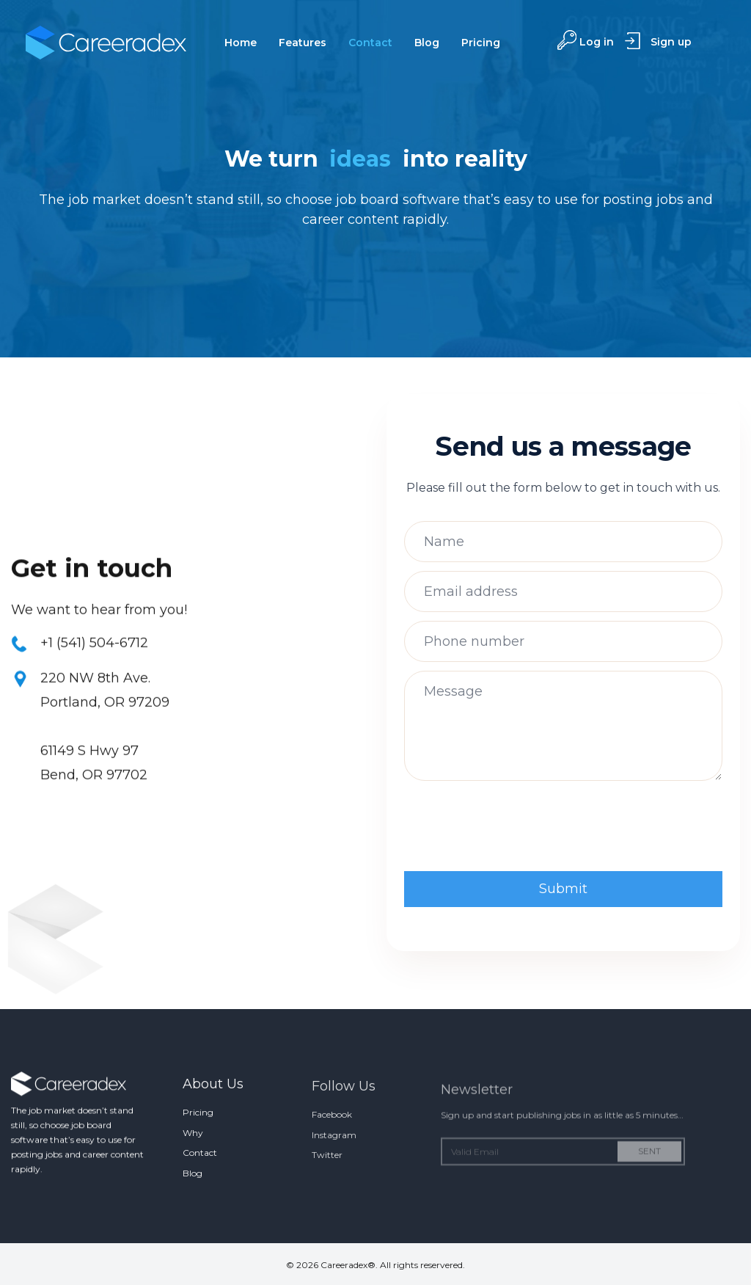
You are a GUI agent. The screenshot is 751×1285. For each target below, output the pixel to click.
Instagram (334, 1152)
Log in (596, 41)
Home (240, 42)
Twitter (327, 1172)
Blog (426, 42)
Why (193, 1145)
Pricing (480, 42)
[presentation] (515, 827)
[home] (106, 42)
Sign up (671, 41)
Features (302, 42)
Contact (370, 42)
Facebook (332, 1131)
